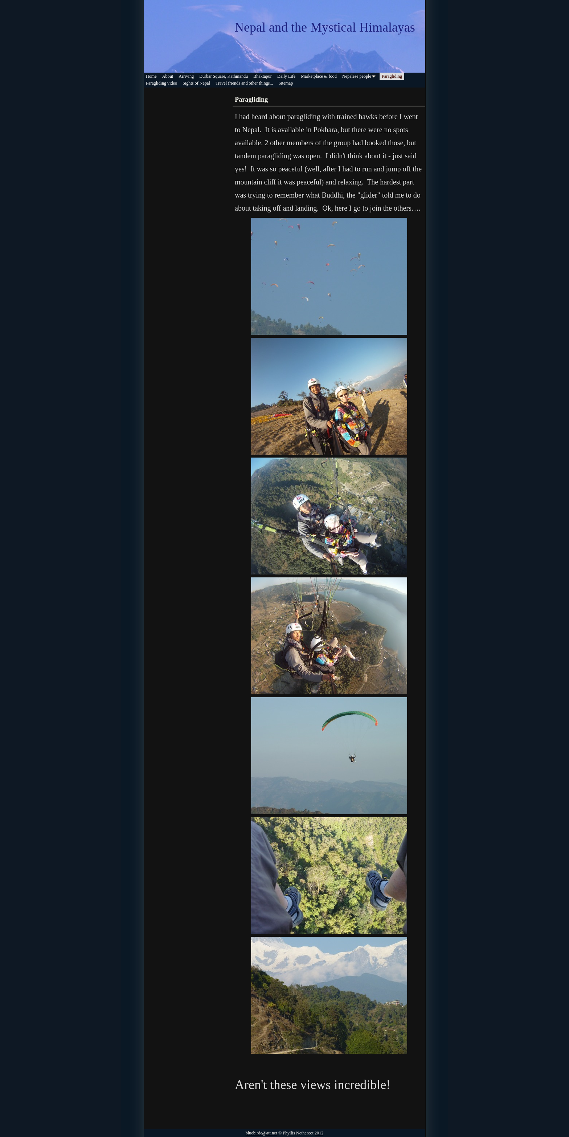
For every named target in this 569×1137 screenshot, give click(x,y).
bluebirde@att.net (261, 1133)
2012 (319, 1133)
